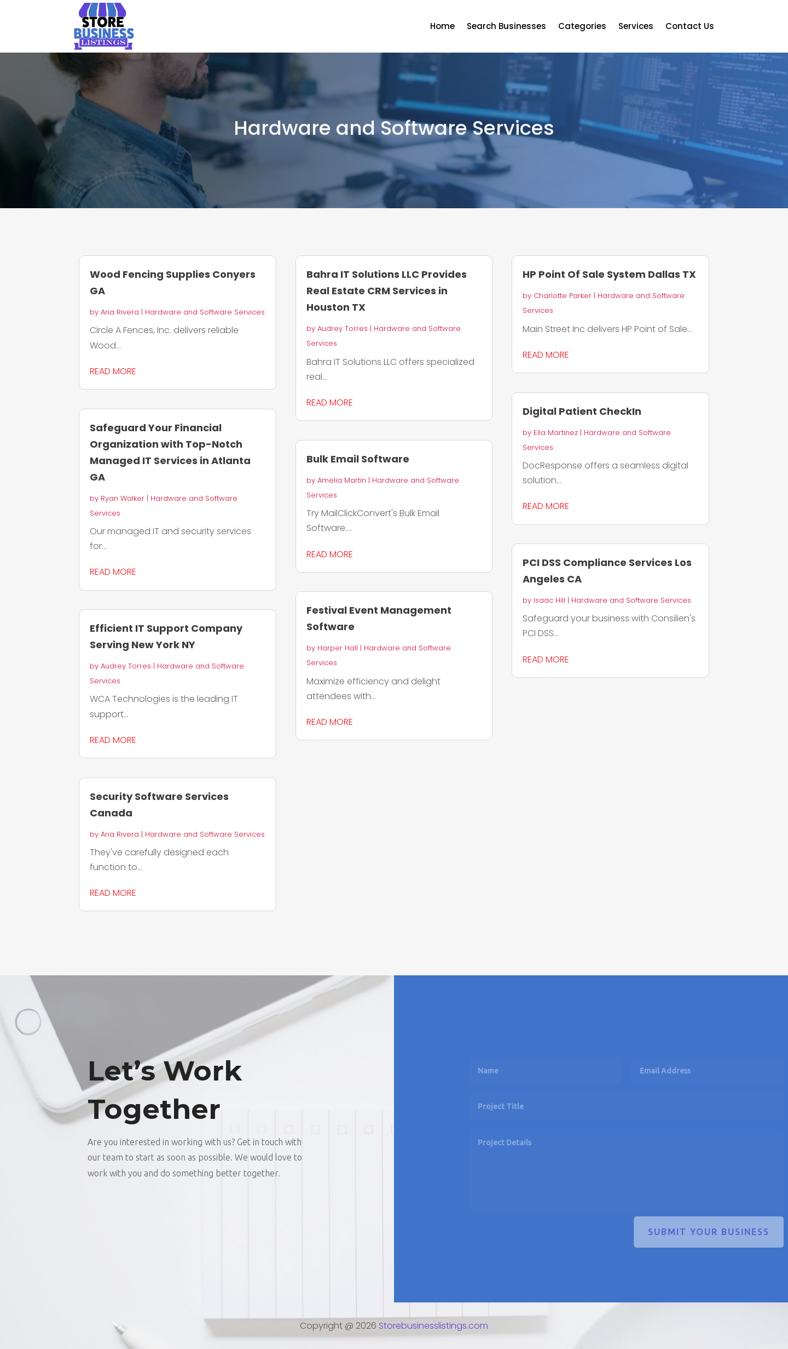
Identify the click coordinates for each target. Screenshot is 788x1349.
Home (442, 27)
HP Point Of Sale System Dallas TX (609, 274)
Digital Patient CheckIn (582, 411)
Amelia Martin (341, 480)
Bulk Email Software (357, 459)
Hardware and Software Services (205, 312)
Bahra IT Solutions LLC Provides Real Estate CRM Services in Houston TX (386, 290)
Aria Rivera (120, 312)
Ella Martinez (556, 432)
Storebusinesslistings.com (433, 1325)
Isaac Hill (549, 600)
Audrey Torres (126, 666)
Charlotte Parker (563, 295)
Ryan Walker (122, 498)
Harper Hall (337, 648)
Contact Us (689, 27)
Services (635, 27)
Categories (582, 27)
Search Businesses (506, 27)
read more (113, 371)
